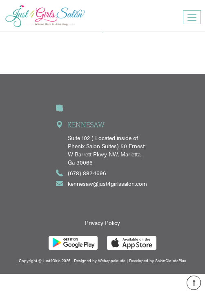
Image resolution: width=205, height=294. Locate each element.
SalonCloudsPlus (170, 260)
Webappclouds (111, 260)
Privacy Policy (102, 222)
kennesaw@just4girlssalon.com (107, 183)
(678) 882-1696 (87, 173)
